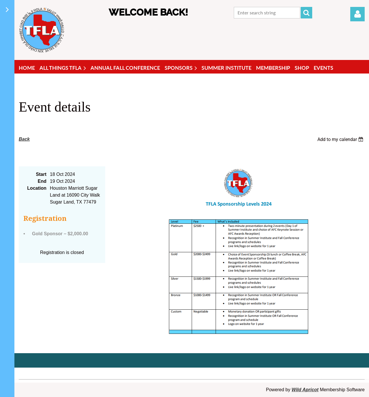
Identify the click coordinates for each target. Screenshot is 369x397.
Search (306, 12)
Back (24, 139)
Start (41, 174)
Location (36, 188)
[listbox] (341, 139)
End (42, 181)
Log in (357, 14)
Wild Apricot (304, 389)
